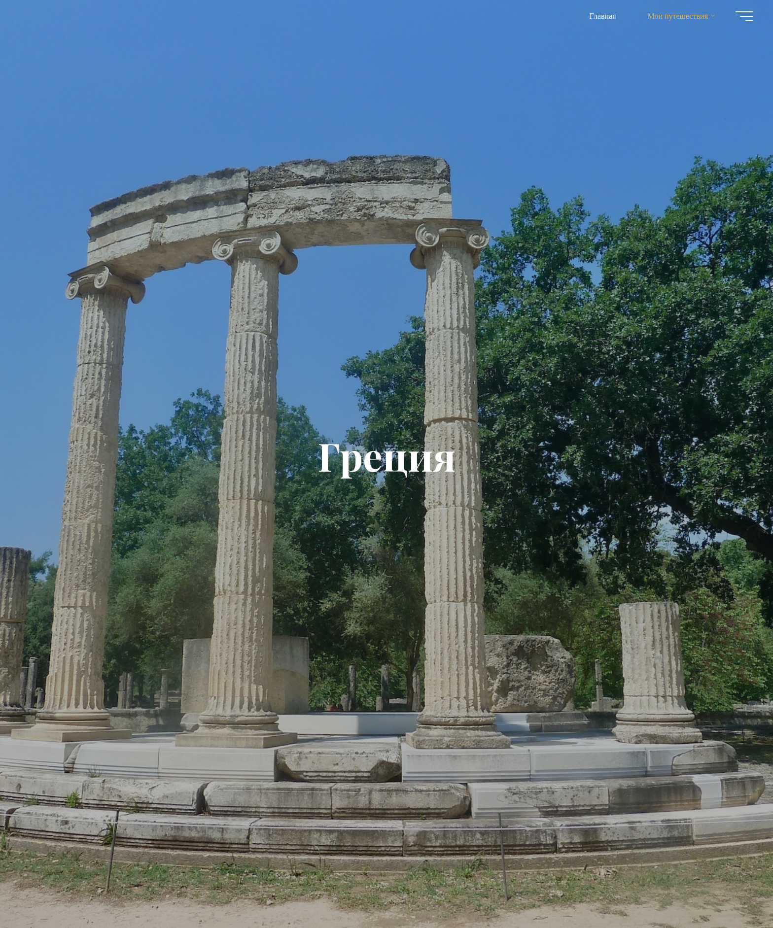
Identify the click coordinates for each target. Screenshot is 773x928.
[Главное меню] (744, 16)
